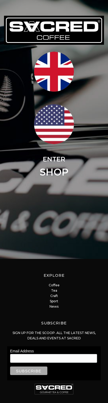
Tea (54, 290)
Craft (54, 296)
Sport (54, 301)
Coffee (54, 285)
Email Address (22, 351)
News (54, 306)
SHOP (54, 172)
